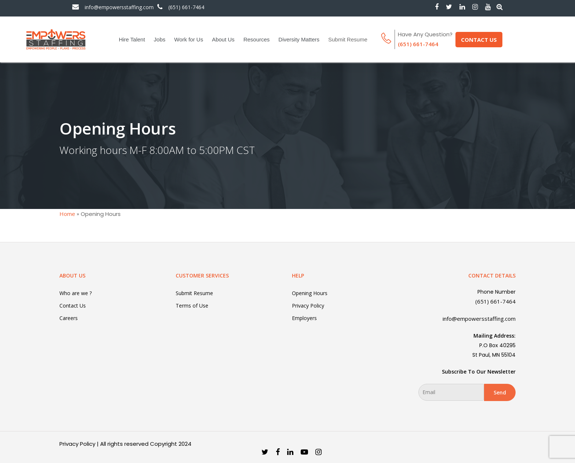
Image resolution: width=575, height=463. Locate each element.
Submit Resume (347, 39)
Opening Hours (309, 293)
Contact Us (72, 305)
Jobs (159, 39)
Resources (256, 39)
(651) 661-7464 (186, 7)
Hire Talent (132, 39)
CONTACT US (479, 39)
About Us (223, 39)
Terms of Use (192, 305)
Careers (68, 318)
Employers (304, 318)
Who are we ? (75, 293)
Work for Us (188, 39)
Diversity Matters (298, 39)
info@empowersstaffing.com (119, 7)
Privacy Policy (308, 305)
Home (67, 213)
